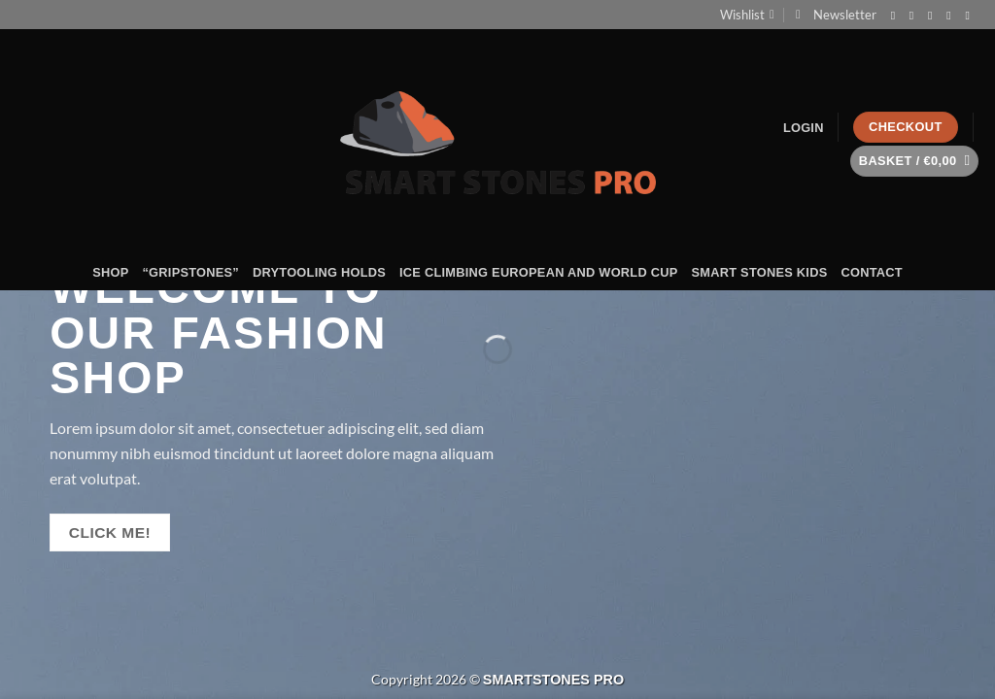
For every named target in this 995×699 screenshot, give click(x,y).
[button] (836, 14)
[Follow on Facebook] (897, 15)
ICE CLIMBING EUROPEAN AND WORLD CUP (538, 272)
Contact (871, 272)
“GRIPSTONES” (190, 272)
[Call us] (952, 15)
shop (110, 272)
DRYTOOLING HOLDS (319, 272)
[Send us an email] (934, 15)
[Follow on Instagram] (915, 15)
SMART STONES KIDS (760, 272)
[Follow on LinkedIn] (971, 15)
